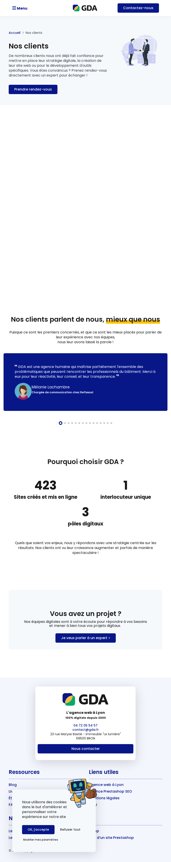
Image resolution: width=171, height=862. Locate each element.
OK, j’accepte (38, 829)
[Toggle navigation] (32, 8)
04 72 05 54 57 (85, 725)
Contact (138, 7)
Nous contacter (85, 748)
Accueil (14, 32)
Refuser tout (70, 829)
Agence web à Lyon (106, 784)
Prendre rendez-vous (33, 89)
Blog (13, 784)
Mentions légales (104, 798)
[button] (60, 423)
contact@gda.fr (85, 729)
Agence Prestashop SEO (110, 791)
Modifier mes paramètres (40, 840)
